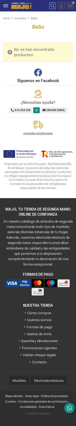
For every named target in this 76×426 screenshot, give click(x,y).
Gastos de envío (39, 334)
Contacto (39, 362)
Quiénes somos (39, 320)
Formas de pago (39, 327)
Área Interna (46, 406)
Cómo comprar (39, 313)
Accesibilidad (28, 406)
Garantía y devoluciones (39, 341)
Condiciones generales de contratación (43, 401)
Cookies (10, 401)
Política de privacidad (54, 396)
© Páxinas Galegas (38, 413)
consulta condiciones (38, 133)
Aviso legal (32, 396)
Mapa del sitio (14, 396)
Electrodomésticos (49, 381)
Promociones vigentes (39, 348)
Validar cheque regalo (39, 355)
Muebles (19, 381)
